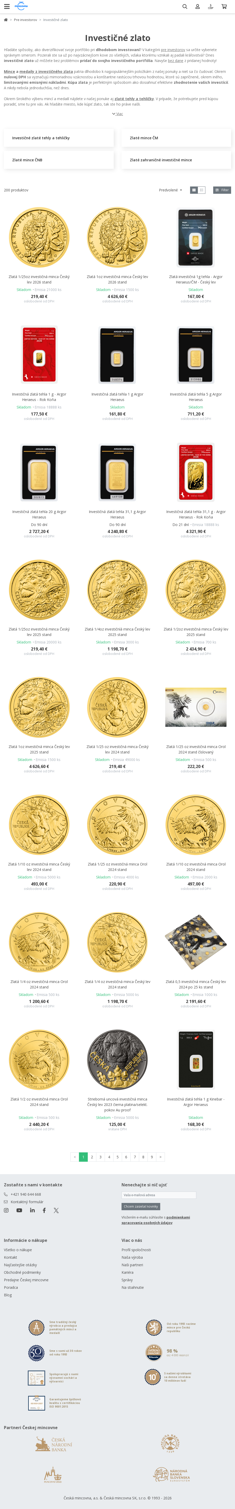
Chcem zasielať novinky (141, 1206)
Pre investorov (25, 19)
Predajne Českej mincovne (26, 1279)
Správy (127, 1279)
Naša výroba (132, 1257)
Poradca (11, 1287)
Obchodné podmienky (22, 1272)
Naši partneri (132, 1264)
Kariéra (127, 1272)
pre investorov (173, 49)
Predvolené (169, 190)
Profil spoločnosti (136, 1249)
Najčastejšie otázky (20, 1264)
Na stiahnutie (133, 1287)
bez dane (175, 60)
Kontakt (10, 1257)
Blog (8, 1294)
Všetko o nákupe (18, 1249)
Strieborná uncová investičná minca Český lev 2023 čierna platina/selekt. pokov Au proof (117, 1104)
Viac (117, 113)
